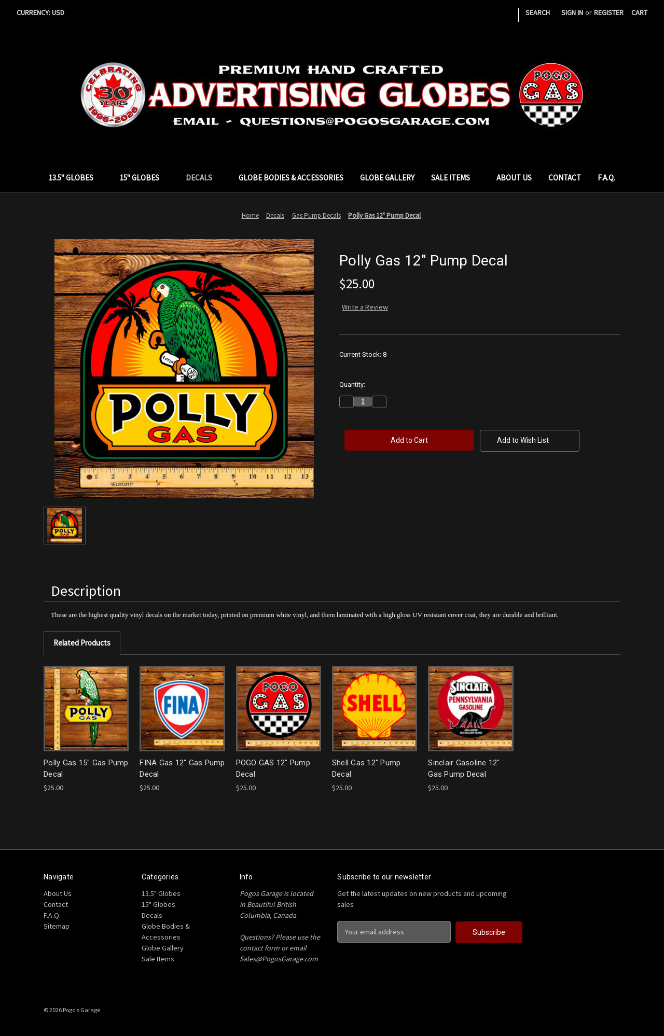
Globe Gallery (387, 178)
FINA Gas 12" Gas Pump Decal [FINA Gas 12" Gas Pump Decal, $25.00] (182, 768)
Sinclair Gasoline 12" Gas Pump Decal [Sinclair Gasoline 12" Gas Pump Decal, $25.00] (464, 768)
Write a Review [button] (365, 307)
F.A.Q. (606, 178)
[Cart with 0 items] (639, 12)
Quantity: (352, 384)
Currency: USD (44, 12)
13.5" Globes (76, 178)
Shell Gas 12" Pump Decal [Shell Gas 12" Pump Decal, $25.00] (366, 768)
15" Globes (144, 178)
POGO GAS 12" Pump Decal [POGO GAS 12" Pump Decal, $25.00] (273, 768)
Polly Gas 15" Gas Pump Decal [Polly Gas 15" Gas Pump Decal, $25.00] (86, 768)
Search (537, 12)
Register (609, 12)
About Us (514, 178)
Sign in (572, 12)
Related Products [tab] (81, 643)
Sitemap (57, 926)
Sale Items (455, 178)
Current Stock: (362, 354)
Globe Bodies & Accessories (291, 178)
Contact (564, 178)
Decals (204, 178)
